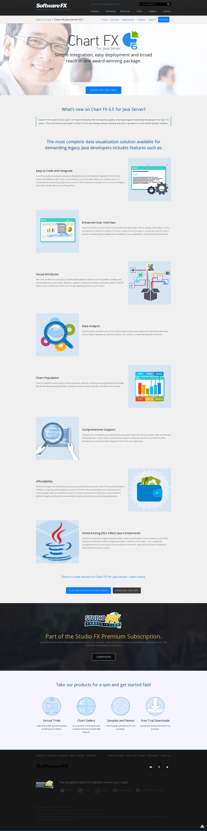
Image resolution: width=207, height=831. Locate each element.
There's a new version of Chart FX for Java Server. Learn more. (103, 577)
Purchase (164, 19)
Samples (141, 19)
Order (72, 756)
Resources (63, 756)
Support (152, 19)
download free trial (127, 590)
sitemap (142, 756)
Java (49, 19)
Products (41, 756)
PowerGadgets (125, 790)
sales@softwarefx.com (112, 4)
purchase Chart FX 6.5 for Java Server (88, 590)
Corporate (91, 756)
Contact (166, 11)
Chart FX (40, 19)
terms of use (131, 756)
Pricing (104, 19)
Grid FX (86, 790)
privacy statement (116, 756)
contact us (165, 756)
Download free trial (103, 90)
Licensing (115, 19)
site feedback (153, 756)
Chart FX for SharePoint (152, 790)
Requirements (128, 19)
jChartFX (104, 790)
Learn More (103, 657)
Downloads (110, 11)
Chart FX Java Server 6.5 (68, 19)
